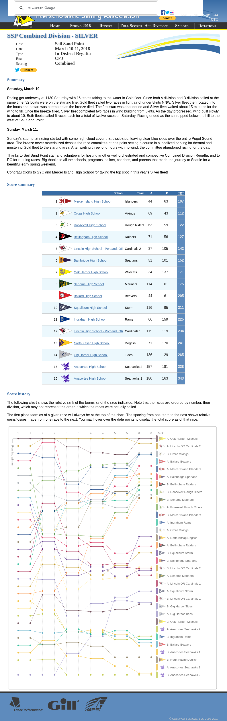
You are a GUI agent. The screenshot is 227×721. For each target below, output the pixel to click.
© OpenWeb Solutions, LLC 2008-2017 (194, 718)
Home (55, 26)
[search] (85, 8)
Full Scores (131, 26)
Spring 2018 (80, 26)
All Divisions (156, 26)
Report (105, 26)
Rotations (207, 26)
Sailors (181, 26)
